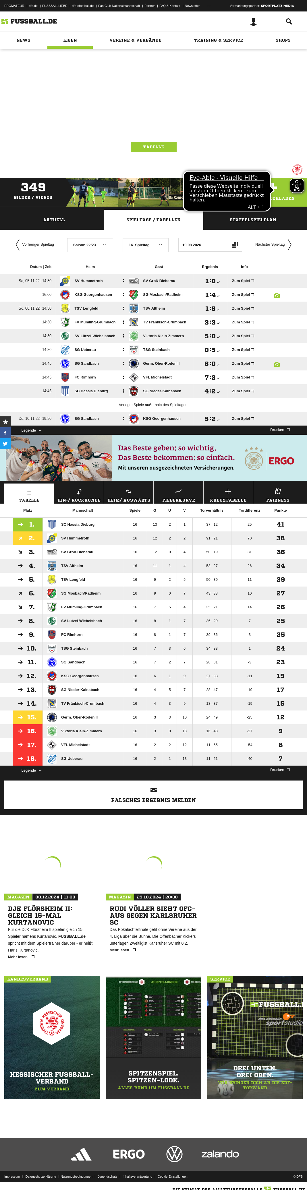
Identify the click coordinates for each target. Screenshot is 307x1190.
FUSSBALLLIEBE (54, 5)
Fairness (278, 494)
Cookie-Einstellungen (173, 1176)
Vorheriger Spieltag (33, 245)
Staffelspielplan (253, 220)
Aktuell (54, 220)
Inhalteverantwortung (137, 1176)
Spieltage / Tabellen (153, 220)
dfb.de (33, 5)
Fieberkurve (178, 494)
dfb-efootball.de (83, 5)
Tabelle (153, 147)
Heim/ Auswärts (128, 494)
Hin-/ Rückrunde (79, 494)
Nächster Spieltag (274, 245)
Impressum (12, 1176)
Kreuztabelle (228, 494)
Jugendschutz (107, 1176)
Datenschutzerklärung (40, 1176)
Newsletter (192, 5)
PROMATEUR (14, 5)
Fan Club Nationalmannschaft (119, 5)
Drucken (280, 430)
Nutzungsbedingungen (76, 1176)
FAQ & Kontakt (169, 5)
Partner (149, 5)
